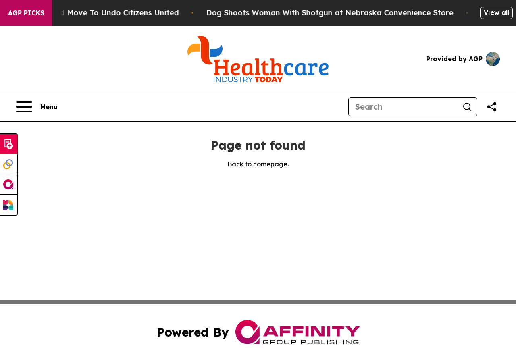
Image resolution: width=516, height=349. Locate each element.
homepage (270, 164)
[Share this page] (492, 107)
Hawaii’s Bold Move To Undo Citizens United (101, 12)
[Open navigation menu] (37, 107)
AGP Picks (26, 13)
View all (496, 12)
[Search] (403, 107)
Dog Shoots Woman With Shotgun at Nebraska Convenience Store (334, 12)
